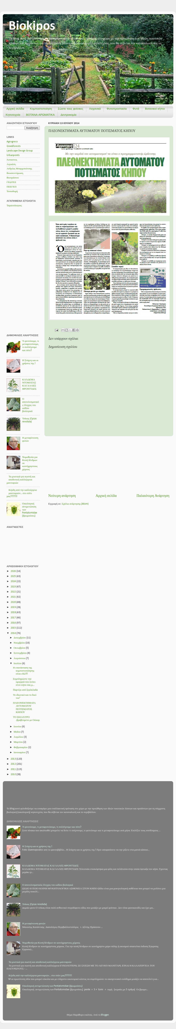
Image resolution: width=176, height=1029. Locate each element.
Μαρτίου (18, 742)
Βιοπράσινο (13, 178)
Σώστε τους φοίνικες (70, 108)
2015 (13, 628)
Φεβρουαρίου (21, 747)
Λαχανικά (95, 108)
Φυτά (136, 108)
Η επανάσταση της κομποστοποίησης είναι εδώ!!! (23, 671)
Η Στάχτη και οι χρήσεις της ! (37, 846)
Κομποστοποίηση (41, 108)
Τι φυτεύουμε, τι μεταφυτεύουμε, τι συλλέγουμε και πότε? (51, 827)
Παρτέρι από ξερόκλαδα (25, 690)
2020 (13, 602)
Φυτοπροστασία (117, 108)
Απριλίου (19, 737)
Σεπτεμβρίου (20, 653)
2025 (13, 576)
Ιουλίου (18, 663)
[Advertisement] (108, 465)
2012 (13, 764)
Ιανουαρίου (20, 752)
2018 (13, 612)
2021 (13, 597)
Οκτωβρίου (20, 648)
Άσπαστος (12, 160)
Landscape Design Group (20, 151)
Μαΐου (17, 732)
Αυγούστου (20, 658)
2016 (13, 623)
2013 (13, 759)
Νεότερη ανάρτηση (62, 496)
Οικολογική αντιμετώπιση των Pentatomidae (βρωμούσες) (52, 986)
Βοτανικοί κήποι (155, 108)
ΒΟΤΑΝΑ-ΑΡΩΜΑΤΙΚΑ (40, 114)
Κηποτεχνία (13, 114)
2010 (13, 774)
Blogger (105, 1015)
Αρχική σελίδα (15, 108)
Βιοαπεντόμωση (15, 173)
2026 (13, 571)
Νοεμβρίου (20, 643)
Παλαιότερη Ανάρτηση (152, 496)
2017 (13, 617)
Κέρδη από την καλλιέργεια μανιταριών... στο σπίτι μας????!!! (22, 493)
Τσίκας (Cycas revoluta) (34, 904)
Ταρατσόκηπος (14, 205)
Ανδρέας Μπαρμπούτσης (19, 168)
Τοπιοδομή (12, 191)
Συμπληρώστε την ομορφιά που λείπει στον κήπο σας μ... (24, 682)
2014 (13, 633)
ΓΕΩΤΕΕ (11, 182)
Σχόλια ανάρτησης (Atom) (75, 504)
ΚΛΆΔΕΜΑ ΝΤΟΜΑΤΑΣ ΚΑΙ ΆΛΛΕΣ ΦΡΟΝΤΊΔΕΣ (50, 866)
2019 (13, 607)
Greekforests (14, 146)
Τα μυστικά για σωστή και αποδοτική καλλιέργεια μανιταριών (21, 479)
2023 (13, 586)
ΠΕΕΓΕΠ (11, 187)
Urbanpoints (13, 155)
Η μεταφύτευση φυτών (33, 923)
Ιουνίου (18, 726)
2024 (13, 581)
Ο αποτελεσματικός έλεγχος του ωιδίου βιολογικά (30, 405)
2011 (13, 769)
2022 (13, 592)
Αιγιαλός (11, 164)
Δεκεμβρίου (20, 638)
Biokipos (32, 26)
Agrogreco (12, 141)
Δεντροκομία (68, 114)
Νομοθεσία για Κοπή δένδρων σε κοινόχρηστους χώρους (51, 943)
